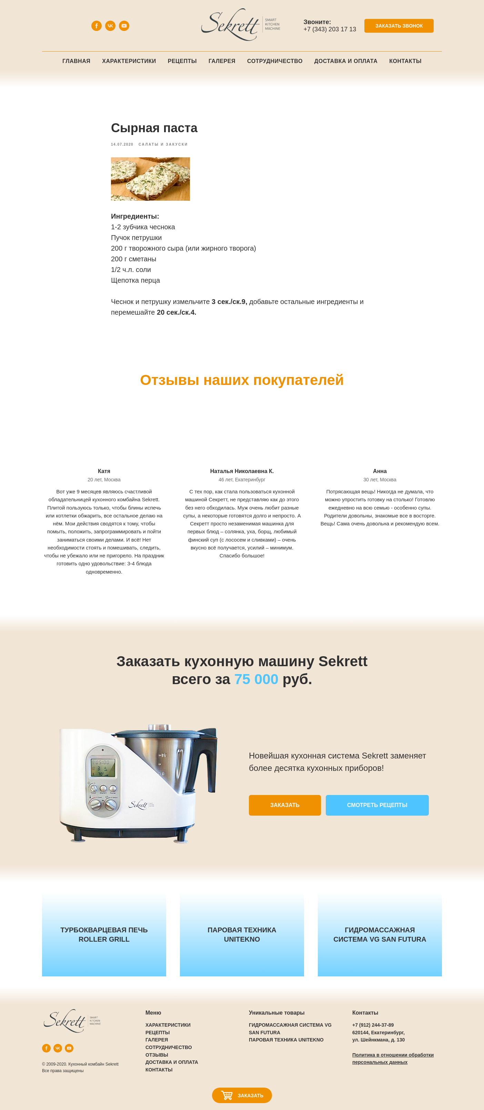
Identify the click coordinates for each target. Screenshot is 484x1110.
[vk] (110, 29)
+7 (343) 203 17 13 (330, 29)
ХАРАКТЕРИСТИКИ (168, 1025)
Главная (76, 61)
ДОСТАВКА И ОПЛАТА (171, 1062)
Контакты (405, 61)
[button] (399, 26)
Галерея (222, 61)
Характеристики (129, 61)
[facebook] (96, 29)
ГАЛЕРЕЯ (156, 1040)
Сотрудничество (275, 61)
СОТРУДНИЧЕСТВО (168, 1047)
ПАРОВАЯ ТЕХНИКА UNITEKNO (286, 1040)
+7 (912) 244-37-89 (373, 1025)
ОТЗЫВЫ (156, 1055)
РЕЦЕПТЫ (157, 1032)
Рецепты (182, 61)
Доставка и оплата (345, 61)
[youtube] (124, 29)
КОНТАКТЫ (158, 1069)
